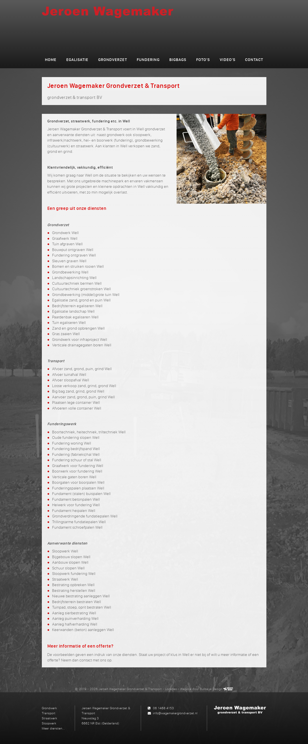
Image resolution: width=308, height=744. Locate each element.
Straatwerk (49, 718)
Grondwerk (49, 708)
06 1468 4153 (163, 708)
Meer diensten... (53, 728)
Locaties (171, 689)
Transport (48, 713)
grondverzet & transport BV (172, 39)
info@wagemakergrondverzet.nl (175, 713)
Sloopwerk (49, 723)
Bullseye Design (211, 689)
